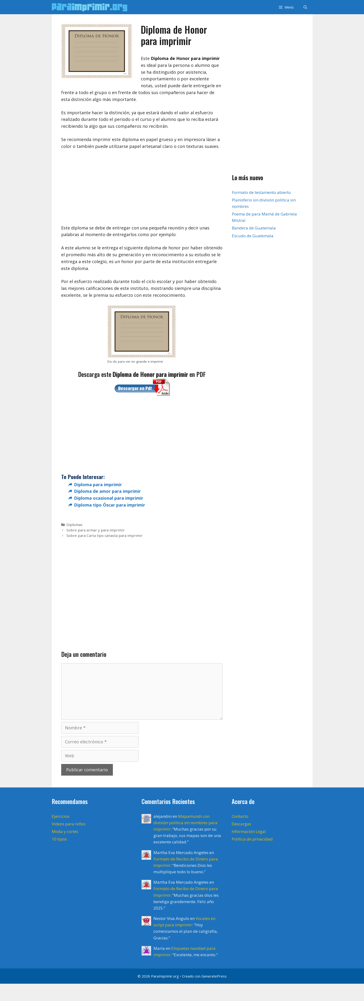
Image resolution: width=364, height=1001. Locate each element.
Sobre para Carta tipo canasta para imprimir (104, 535)
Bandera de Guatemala (254, 228)
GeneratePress (214, 976)
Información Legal (249, 831)
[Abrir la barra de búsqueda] (305, 7)
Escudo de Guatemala (252, 235)
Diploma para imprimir (98, 484)
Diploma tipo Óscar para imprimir (109, 505)
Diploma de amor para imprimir (107, 491)
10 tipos (59, 839)
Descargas (241, 824)
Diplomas (74, 524)
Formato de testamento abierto (261, 192)
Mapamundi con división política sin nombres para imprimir (185, 823)
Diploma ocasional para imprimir (108, 498)
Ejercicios (60, 816)
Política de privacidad (252, 839)
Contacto (240, 816)
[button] (286, 7)
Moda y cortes (65, 831)
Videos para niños (68, 824)
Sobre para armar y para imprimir (95, 530)
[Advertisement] (141, 189)
